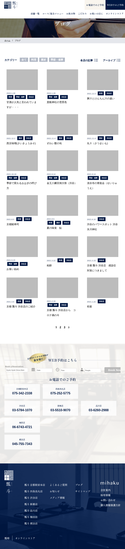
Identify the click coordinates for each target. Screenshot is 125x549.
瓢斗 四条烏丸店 (33, 491)
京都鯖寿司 (13, 224)
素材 (43, 59)
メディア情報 (57, 497)
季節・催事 (57, 59)
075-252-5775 (60, 393)
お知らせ (55, 491)
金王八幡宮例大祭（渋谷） (62, 183)
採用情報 (106, 495)
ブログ (79, 485)
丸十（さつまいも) (97, 143)
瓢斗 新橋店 (31, 504)
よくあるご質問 (58, 485)
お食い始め (13, 269)
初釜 (89, 306)
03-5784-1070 (22, 410)
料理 (33, 59)
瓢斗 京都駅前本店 (34, 485)
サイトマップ (82, 491)
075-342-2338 (22, 393)
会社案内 (106, 490)
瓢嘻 (6, 538)
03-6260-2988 (99, 410)
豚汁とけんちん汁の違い (101, 98)
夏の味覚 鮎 (54, 228)
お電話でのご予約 (95, 5)
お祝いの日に (96, 13)
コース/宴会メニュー (52, 13)
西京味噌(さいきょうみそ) (21, 143)
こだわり (82, 13)
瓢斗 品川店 (31, 510)
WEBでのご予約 (115, 5)
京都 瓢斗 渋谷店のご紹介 (21, 306)
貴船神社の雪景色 (57, 102)
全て (23, 59)
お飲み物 (70, 13)
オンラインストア (115, 13)
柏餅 (49, 265)
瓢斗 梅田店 (31, 517)
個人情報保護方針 (111, 505)
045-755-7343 (22, 444)
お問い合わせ (108, 500)
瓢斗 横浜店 (31, 523)
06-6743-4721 (22, 427)
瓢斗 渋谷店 (31, 497)
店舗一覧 (35, 13)
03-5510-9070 (60, 410)
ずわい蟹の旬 (54, 143)
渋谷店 (31, 97)
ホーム (7, 40)
